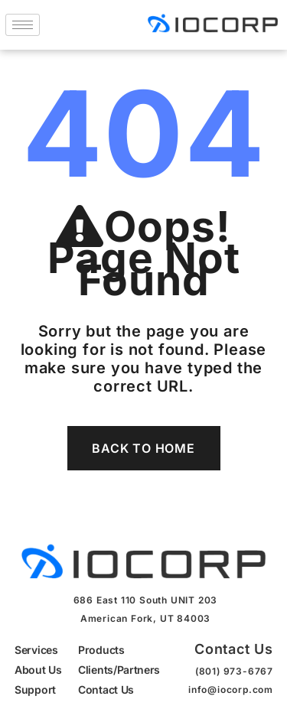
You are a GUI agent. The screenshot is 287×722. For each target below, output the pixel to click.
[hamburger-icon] (22, 25)
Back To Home (143, 448)
